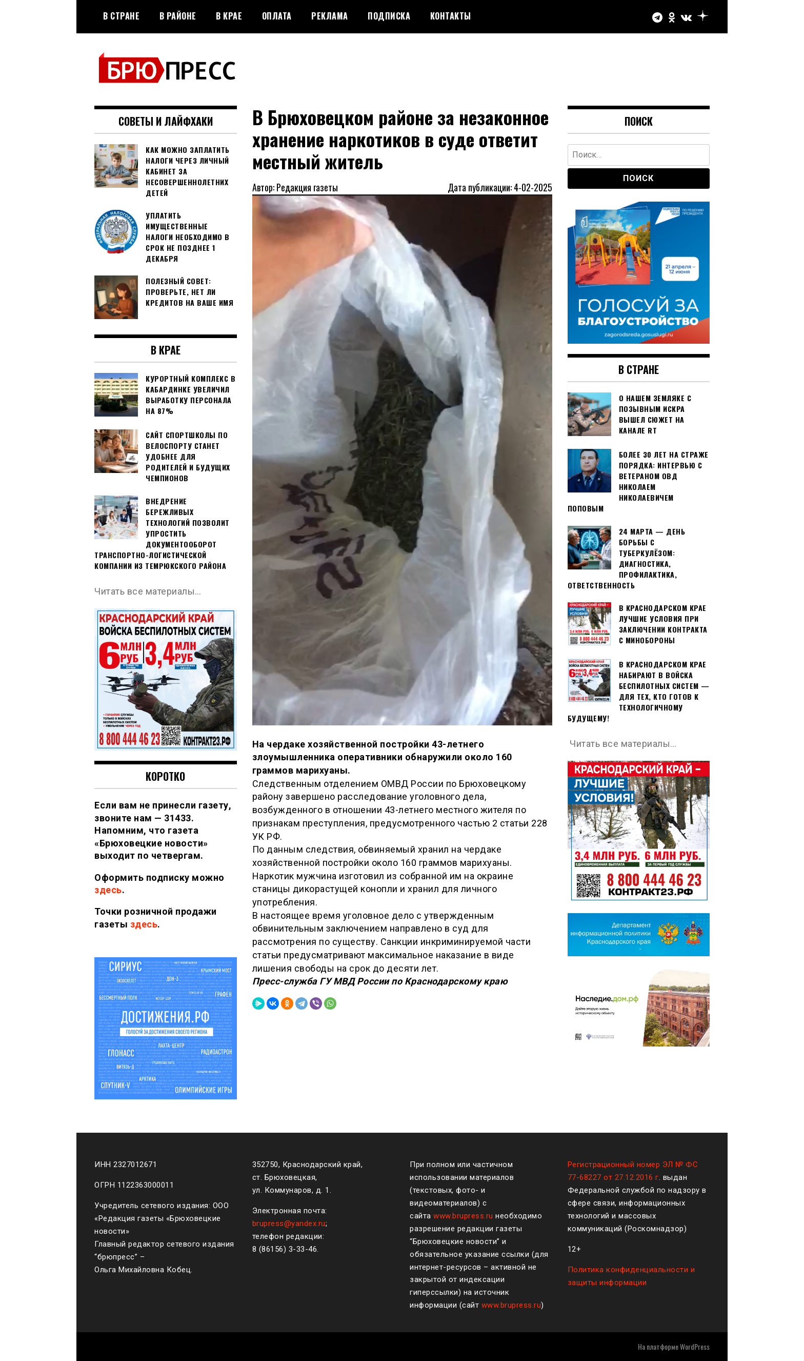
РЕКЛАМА (329, 16)
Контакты (450, 16)
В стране (121, 16)
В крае (229, 16)
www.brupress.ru (463, 1215)
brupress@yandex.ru (289, 1223)
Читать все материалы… (148, 591)
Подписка (389, 16)
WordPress (695, 1346)
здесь (108, 889)
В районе (177, 16)
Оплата (277, 16)
